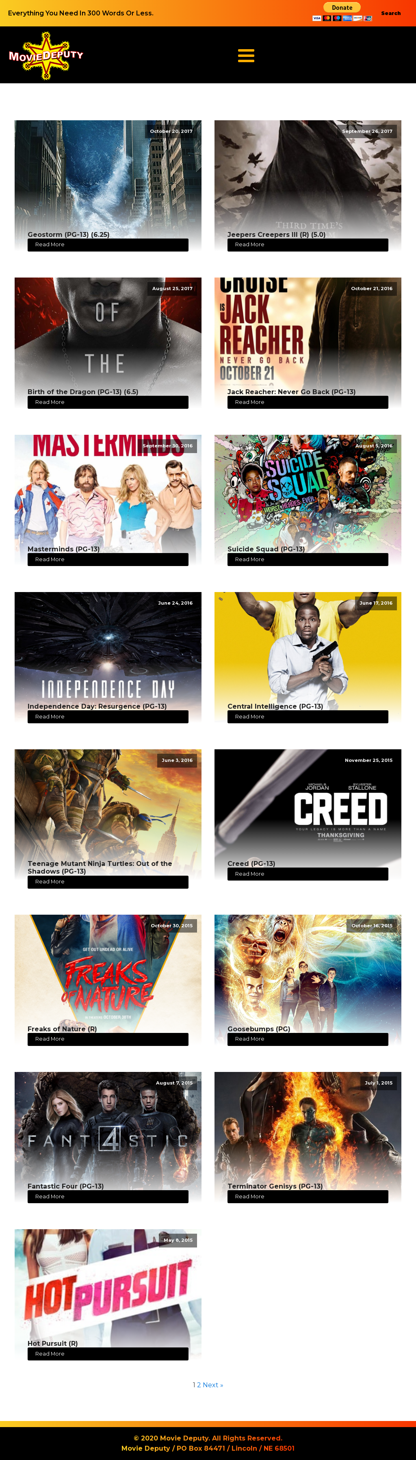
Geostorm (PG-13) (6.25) (69, 235)
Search (391, 13)
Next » (213, 1385)
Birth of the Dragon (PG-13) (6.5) (83, 392)
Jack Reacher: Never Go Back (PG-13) (292, 392)
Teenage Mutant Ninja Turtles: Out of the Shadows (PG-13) (100, 867)
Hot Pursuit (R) (53, 1343)
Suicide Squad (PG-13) (266, 549)
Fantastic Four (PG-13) (66, 1186)
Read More (50, 244)
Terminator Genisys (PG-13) (275, 1186)
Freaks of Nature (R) (62, 1029)
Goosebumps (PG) (259, 1029)
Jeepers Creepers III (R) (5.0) (277, 235)
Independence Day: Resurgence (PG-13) (97, 706)
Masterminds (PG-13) (64, 549)
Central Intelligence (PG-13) (275, 706)
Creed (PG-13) (251, 864)
